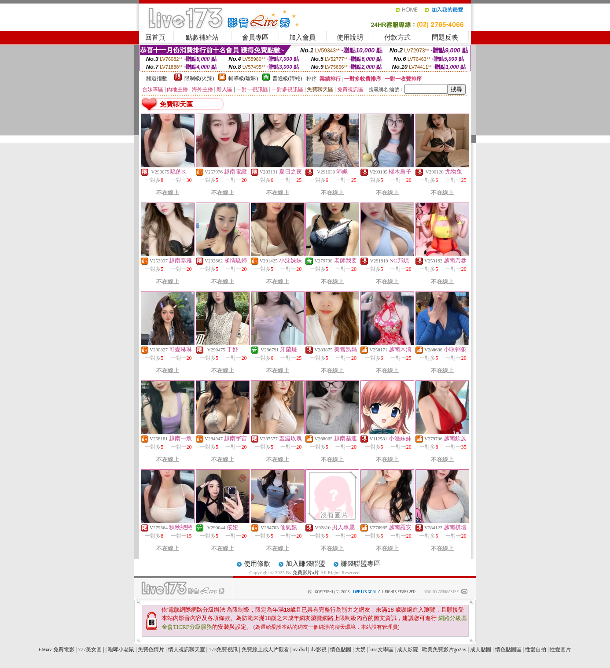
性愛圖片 (560, 649)
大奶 (360, 649)
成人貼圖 (480, 649)
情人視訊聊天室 (186, 649)
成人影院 (407, 649)
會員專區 (255, 37)
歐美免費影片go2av (444, 649)
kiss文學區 (381, 649)
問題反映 (445, 37)
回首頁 (155, 37)
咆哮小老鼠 (121, 649)
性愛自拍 (535, 649)
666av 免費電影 (56, 649)
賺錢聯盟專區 (360, 563)
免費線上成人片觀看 (265, 649)
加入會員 (302, 37)
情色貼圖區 (508, 649)
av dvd (300, 649)
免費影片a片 (306, 572)
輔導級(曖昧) (243, 78)
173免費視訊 (223, 649)
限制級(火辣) (199, 78)
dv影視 (319, 649)
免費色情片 (151, 649)
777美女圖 (90, 649)
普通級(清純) (287, 78)
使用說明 (350, 37)
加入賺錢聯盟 (305, 563)
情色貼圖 (340, 649)
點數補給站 (202, 37)
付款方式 (397, 37)
